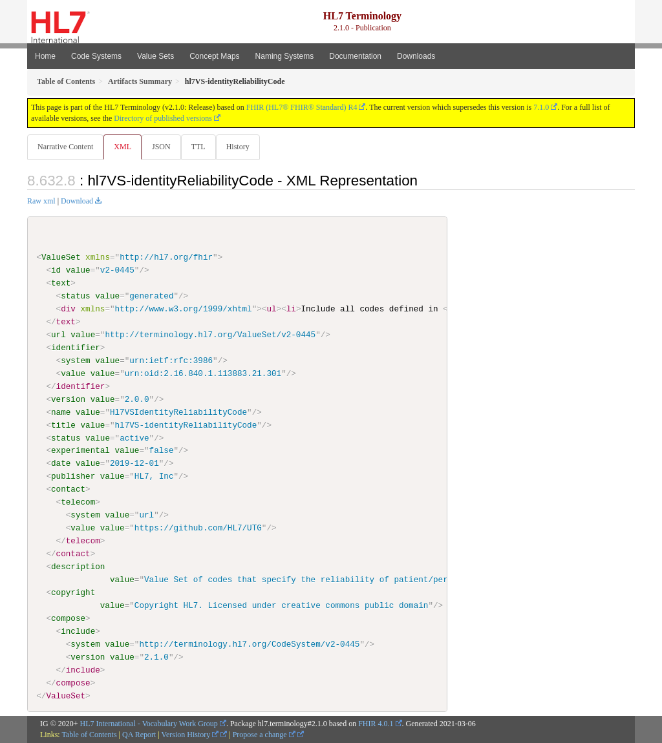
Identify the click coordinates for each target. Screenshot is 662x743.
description (78, 567)
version (68, 399)
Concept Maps (214, 56)
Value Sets (155, 56)
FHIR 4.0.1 (375, 724)
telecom (78, 502)
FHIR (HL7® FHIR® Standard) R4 (302, 107)
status (75, 296)
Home (45, 56)
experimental (80, 451)
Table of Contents (88, 735)
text (60, 283)
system (75, 361)
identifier (75, 348)
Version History (190, 735)
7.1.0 (541, 107)
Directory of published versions (163, 118)
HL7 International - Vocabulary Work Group (149, 724)
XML (124, 146)
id (56, 271)
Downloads (416, 56)
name (60, 412)
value (78, 271)
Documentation (355, 56)
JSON (164, 146)
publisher (73, 477)
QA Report (139, 735)
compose (68, 618)
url (58, 335)
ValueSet (61, 258)
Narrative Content (65, 146)
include (78, 631)
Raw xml (41, 201)
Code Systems (96, 56)
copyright (73, 593)
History (243, 146)
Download (77, 201)
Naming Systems (284, 56)
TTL (202, 146)
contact (68, 490)
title (63, 425)
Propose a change (264, 735)
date (60, 464)
